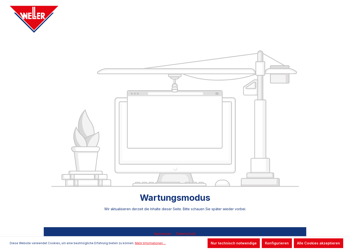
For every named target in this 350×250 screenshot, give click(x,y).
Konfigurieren (277, 243)
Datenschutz (186, 234)
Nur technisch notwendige (234, 243)
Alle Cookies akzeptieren (318, 243)
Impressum (163, 234)
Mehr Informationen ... (150, 243)
